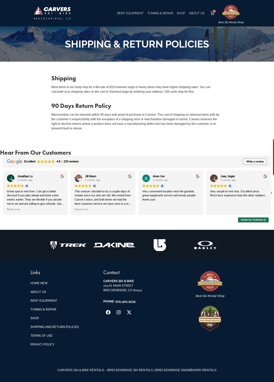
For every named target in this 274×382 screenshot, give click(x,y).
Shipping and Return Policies (54, 327)
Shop (181, 13)
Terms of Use (41, 335)
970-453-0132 (125, 301)
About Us (197, 13)
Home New (39, 283)
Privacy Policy (42, 344)
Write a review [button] (255, 161)
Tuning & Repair (160, 13)
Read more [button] (13, 209)
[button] (271, 193)
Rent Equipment (130, 13)
